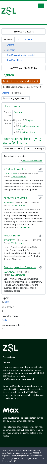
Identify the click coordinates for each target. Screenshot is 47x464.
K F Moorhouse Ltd (15, 169)
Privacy (6, 362)
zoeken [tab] (28, 39)
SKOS (6, 302)
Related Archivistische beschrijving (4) (20, 81)
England (10, 44)
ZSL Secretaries (18, 205)
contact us (35, 430)
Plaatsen (18, 112)
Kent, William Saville (15, 197)
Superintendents (18, 176)
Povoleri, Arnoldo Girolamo (20, 267)
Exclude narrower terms (31, 160)
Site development (12, 417)
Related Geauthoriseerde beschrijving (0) (22, 87)
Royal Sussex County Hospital (20, 55)
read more (25, 227)
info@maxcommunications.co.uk (18, 379)
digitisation (30, 417)
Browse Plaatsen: (23, 31)
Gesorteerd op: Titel (12, 148)
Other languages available (15, 98)
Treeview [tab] (8, 39)
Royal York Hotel (14, 60)
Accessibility (9, 357)
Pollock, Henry (12, 235)
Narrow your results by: (23, 68)
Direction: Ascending (34, 148)
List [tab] (18, 39)
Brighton (11, 50)
